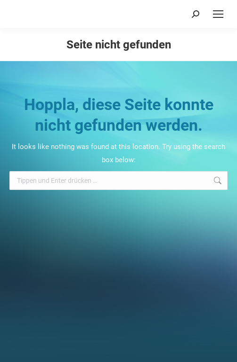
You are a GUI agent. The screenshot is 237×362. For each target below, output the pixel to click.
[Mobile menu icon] (218, 14)
